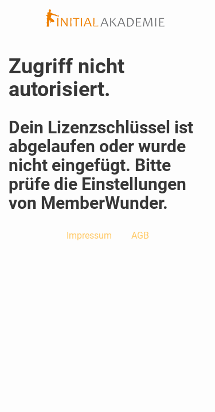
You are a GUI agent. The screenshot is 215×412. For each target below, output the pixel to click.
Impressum (89, 235)
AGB (140, 235)
